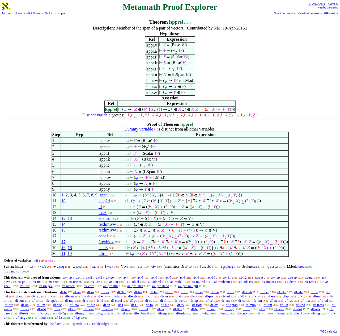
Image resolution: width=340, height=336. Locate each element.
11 (63, 253)
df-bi (63, 292)
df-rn (273, 301)
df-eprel (116, 301)
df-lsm (261, 313)
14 (63, 224)
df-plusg (43, 313)
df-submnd (141, 313)
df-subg (223, 313)
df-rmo (52, 296)
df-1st (284, 305)
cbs (208, 266)
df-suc (57, 305)
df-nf (184, 292)
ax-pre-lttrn (135, 286)
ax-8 (182, 277)
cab (94, 266)
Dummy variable (138, 129)
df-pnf (125, 309)
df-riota (197, 305)
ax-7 (168, 277)
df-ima (305, 301)
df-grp (162, 313)
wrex (109, 266)
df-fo (149, 305)
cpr (140, 266)
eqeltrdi (105, 218)
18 (70, 247)
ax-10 (211, 277)
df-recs (24, 309)
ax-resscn (75, 282)
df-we (178, 301)
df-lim (40, 305)
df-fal (154, 292)
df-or (90, 292)
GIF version (331, 13)
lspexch (76, 324)
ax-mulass (269, 282)
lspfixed (55, 324)
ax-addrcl (154, 282)
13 (70, 218)
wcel (79, 266)
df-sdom (107, 309)
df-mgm (80, 313)
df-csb (132, 296)
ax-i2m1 (310, 282)
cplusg (228, 266)
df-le (194, 309)
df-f (120, 305)
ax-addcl (133, 282)
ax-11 (227, 277)
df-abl (298, 313)
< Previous (316, 4)
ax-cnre (89, 286)
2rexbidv (106, 242)
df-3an (121, 292)
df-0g (62, 313)
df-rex (35, 296)
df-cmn (280, 313)
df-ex (169, 292)
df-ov (214, 305)
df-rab (86, 296)
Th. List (49, 13)
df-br (35, 301)
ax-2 (89, 277)
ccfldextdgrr (100, 324)
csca (254, 266)
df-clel (281, 292)
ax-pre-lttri (110, 286)
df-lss (58, 318)
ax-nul (309, 277)
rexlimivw (107, 224)
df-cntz (242, 313)
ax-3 (99, 277)
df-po (133, 301)
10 (63, 201)
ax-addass (246, 282)
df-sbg (204, 313)
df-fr (163, 301)
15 (63, 230)
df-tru (138, 292)
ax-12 (243, 277)
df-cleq (265, 292)
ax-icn (113, 282)
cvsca (274, 266)
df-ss (193, 296)
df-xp (194, 301)
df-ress (23, 313)
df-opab (51, 301)
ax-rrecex (68, 286)
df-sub (211, 309)
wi (31, 266)
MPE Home (33, 13)
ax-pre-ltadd (160, 286)
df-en (71, 309)
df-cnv (225, 301)
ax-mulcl (176, 282)
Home (18, 13)
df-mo (214, 292)
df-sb (199, 292)
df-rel (210, 301)
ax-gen (110, 277)
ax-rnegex (46, 286)
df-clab (247, 292)
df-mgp (316, 313)
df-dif (149, 296)
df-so (148, 301)
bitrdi (103, 253)
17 (63, 242)
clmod (300, 266)
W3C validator (328, 331)
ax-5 (140, 277)
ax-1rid (25, 286)
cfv (153, 266)
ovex (103, 212)
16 (63, 247)
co (190, 266)
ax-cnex (54, 282)
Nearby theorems (327, 7)
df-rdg (41, 309)
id (100, 206)
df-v (101, 296)
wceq (60, 266)
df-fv (180, 305)
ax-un (37, 282)
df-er (57, 309)
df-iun (19, 301)
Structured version (284, 13)
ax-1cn (95, 282)
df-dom (88, 309)
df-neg (229, 309)
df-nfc (298, 292)
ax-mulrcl (198, 282)
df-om (268, 305)
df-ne (314, 292)
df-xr (160, 309)
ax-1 (79, 277)
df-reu (69, 296)
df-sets (279, 309)
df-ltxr (177, 309)
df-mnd (120, 313)
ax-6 (154, 277)
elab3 (103, 247)
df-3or (105, 292)
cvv (126, 266)
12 (63, 218)
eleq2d (104, 201)
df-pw (256, 296)
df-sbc (116, 296)
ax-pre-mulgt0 (188, 286)
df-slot (297, 309)
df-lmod (40, 318)
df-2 (262, 309)
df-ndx (315, 309)
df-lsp (76, 318)
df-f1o (165, 305)
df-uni (317, 296)
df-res (289, 301)
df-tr (85, 301)
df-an (76, 292)
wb (44, 266)
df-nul (225, 296)
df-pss (209, 296)
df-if (241, 296)
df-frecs (318, 305)
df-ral (20, 296)
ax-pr (21, 282)
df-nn (246, 309)
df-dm (257, 301)
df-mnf (143, 309)
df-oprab (232, 305)
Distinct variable (96, 115)
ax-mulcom (222, 282)
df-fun (91, 305)
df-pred (323, 301)
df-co (241, 301)
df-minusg (183, 313)
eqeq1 (104, 236)
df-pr (286, 296)
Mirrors (6, 13)
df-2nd (300, 305)
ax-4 (126, 277)
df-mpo (250, 305)
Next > (333, 4)
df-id (99, 301)
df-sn (271, 296)
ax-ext (258, 277)
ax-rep (275, 277)
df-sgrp (101, 313)
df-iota (74, 305)
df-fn (106, 305)
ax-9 (196, 277)
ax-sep (292, 277)
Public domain (180, 331)
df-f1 (134, 305)
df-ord (9, 305)
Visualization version (310, 13)
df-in (179, 296)
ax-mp (67, 277)
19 (69, 253)
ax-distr (290, 282)
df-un (164, 296)
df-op (301, 296)
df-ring (20, 318)
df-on (25, 305)
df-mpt (69, 301)
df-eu (230, 292)
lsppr (103, 195)
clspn (17, 271)
